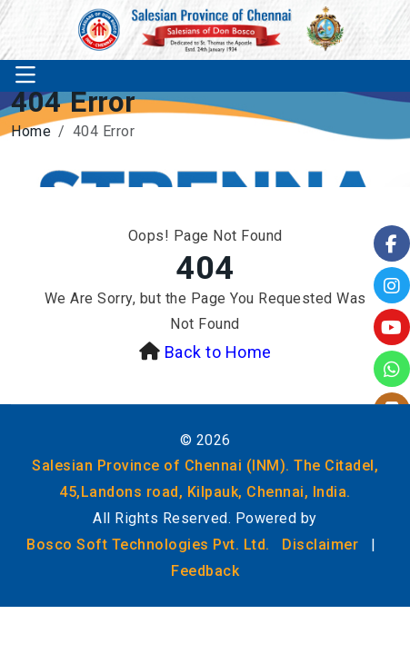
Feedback (205, 571)
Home (31, 131)
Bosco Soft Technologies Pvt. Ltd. (148, 544)
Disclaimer (320, 544)
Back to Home (218, 352)
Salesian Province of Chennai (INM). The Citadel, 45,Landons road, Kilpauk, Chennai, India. (205, 478)
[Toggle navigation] (25, 76)
